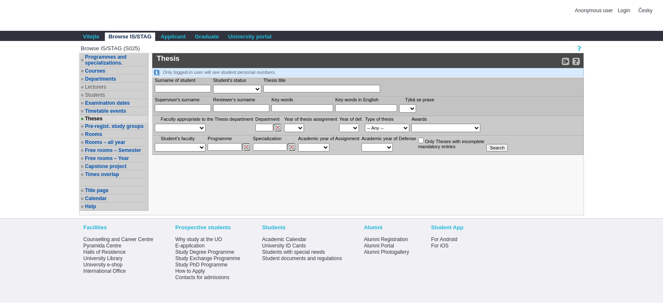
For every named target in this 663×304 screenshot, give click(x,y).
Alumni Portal (379, 246)
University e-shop (103, 265)
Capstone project (105, 166)
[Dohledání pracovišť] (277, 128)
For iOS (439, 246)
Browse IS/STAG (130, 36)
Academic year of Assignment (328, 138)
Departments (100, 79)
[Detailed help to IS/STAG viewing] (576, 61)
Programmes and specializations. (105, 60)
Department (267, 119)
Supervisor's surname (177, 99)
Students (95, 95)
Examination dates (107, 103)
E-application (189, 246)
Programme (220, 138)
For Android (444, 239)
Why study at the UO (198, 239)
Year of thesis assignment (310, 119)
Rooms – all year (105, 142)
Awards (419, 119)
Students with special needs (293, 252)
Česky (645, 11)
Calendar (96, 198)
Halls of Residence (104, 252)
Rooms (93, 134)
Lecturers (95, 87)
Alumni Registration (386, 239)
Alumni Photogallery (386, 252)
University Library (103, 258)
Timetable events (105, 111)
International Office (104, 271)
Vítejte (91, 36)
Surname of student (175, 80)
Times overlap (102, 174)
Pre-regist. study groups (114, 126)
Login (624, 11)
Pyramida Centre (102, 246)
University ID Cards (284, 246)
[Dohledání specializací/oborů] (291, 147)
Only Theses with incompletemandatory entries (451, 143)
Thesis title (274, 80)
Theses (93, 119)
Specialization (267, 138)
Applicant (173, 36)
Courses (95, 71)
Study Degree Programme (204, 252)
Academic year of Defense (389, 138)
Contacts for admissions (202, 277)
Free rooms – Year (107, 158)
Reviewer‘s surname (234, 99)
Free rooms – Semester (113, 150)
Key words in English (356, 99)
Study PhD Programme (201, 265)
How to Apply (190, 271)
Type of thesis (379, 119)
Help (90, 206)
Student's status (229, 80)
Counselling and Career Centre (118, 239)
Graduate (207, 36)
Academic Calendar (284, 239)
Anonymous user (594, 11)
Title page (97, 190)
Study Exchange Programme (207, 258)
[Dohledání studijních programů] (246, 147)
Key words (282, 99)
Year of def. (351, 119)
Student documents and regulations (302, 258)
